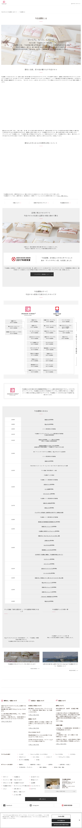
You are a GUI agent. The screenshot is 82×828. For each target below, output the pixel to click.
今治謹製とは (17, 776)
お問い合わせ (42, 799)
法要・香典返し (43, 767)
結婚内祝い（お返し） (36, 764)
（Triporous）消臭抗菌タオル (47, 596)
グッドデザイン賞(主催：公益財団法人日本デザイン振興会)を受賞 (49, 512)
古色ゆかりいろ (47, 484)
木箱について (16, 203)
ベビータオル (36, 757)
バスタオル (73, 754)
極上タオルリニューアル (47, 582)
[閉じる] (79, 820)
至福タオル (41, 439)
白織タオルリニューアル (47, 592)
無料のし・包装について (19, 791)
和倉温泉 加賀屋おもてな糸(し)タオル (47, 445)
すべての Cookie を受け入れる (61, 824)
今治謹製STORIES (7, 785)
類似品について (34, 779)
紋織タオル (47, 419)
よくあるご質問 (17, 794)
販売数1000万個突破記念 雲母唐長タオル (47, 521)
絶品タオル (47, 601)
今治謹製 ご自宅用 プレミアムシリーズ (47, 531)
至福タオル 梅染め (47, 503)
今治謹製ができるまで (19, 782)
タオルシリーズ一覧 (7, 782)
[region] (41, 820)
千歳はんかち (47, 507)
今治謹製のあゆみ (64, 203)
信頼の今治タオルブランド (40, 203)
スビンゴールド (47, 564)
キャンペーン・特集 (7, 779)
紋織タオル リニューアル (47, 526)
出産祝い (50, 764)
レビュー (5, 788)
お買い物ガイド (17, 788)
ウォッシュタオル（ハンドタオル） (39, 754)
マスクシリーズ (47, 559)
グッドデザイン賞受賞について (42, 274)
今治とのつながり (18, 779)
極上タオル (47, 424)
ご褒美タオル (47, 540)
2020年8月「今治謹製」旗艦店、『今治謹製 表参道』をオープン (49, 554)
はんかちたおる (47, 545)
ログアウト (73, 3)
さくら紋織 (47, 489)
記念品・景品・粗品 (59, 767)
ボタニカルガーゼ (47, 493)
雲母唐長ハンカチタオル (47, 549)
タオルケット (22, 757)
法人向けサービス (35, 776)
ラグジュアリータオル (64, 757)
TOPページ (5, 776)
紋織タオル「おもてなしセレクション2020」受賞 (49, 535)
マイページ (78, 3)
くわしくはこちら (6, 721)
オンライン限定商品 (24, 759)
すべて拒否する (61, 820)
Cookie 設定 (61, 816)
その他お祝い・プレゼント (25, 767)
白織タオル (47, 461)
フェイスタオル (59, 754)
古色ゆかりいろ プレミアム (47, 568)
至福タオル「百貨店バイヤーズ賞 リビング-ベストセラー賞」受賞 (49, 578)
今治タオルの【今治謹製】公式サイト (9, 12)
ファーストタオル (47, 573)
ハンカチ (21, 754)
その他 (37, 759)
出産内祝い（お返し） (65, 764)
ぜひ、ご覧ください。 (62, 195)
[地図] (63, 785)
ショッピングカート (35, 785)
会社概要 (33, 782)
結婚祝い (21, 764)
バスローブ (49, 757)
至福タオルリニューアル (47, 587)
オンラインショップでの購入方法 (21, 785)
